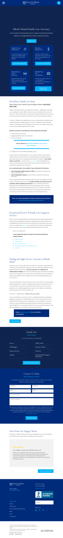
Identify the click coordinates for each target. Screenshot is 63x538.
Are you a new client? (15, 394)
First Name (12, 385)
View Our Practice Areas (32, 362)
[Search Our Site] (52, 502)
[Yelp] (43, 510)
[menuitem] (11, 534)
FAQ (10, 514)
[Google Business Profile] (36, 510)
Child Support (19, 241)
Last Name (35, 385)
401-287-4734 (14, 490)
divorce (24, 225)
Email (34, 390)
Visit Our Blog (15, 321)
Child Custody (19, 239)
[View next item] (12, 471)
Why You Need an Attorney (17, 508)
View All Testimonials (46, 471)
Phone (11, 390)
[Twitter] (47, 510)
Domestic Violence (20, 243)
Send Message (31, 418)
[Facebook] (39, 510)
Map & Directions (40, 488)
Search (38, 502)
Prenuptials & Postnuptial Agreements (26, 245)
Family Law (31, 41)
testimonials (33, 161)
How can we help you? (15, 399)
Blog (10, 511)
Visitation (17, 248)
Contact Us (12, 516)
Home (11, 503)
